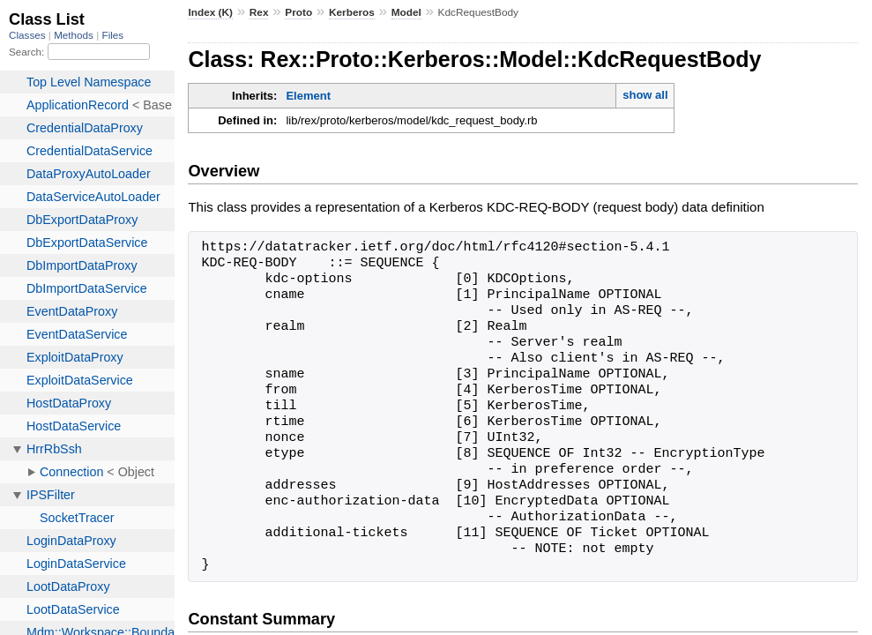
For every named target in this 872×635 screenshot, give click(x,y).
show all (644, 94)
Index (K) (210, 12)
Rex (259, 12)
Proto (298, 12)
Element (308, 95)
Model (406, 12)
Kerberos (352, 12)
